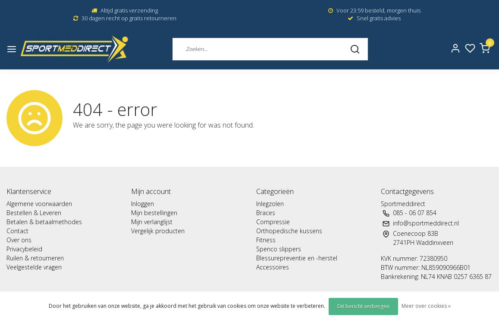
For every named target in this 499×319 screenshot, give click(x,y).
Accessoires (272, 267)
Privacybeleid (24, 249)
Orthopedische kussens (289, 231)
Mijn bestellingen (154, 213)
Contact (17, 231)
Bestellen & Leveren (33, 213)
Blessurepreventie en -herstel (296, 258)
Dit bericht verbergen (363, 306)
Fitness (266, 240)
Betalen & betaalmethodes (44, 222)
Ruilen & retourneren (35, 258)
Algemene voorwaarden (39, 204)
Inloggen (142, 204)
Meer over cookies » (426, 306)
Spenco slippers (278, 249)
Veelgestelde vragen (34, 267)
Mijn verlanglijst (152, 222)
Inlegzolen (270, 204)
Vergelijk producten (158, 231)
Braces (265, 213)
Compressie (273, 222)
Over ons (18, 240)
